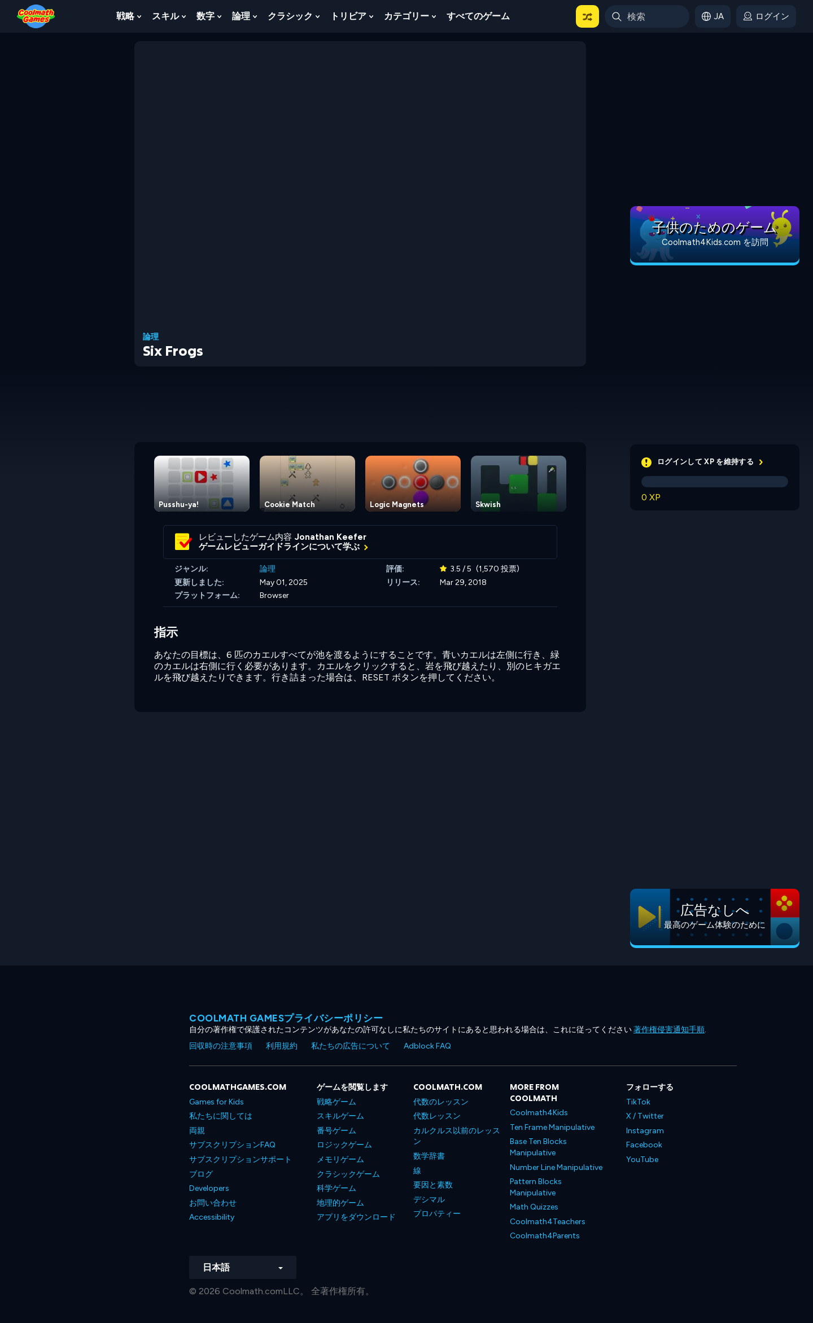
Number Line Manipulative (556, 1167)
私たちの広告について (350, 1046)
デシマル (429, 1199)
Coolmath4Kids (539, 1112)
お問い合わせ (213, 1203)
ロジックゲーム (344, 1145)
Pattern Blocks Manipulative (536, 1187)
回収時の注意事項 (220, 1046)
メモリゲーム (340, 1159)
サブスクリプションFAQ (232, 1145)
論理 (241, 16)
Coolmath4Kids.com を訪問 (715, 242)
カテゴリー (406, 16)
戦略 (125, 16)
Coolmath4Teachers (547, 1221)
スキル (165, 16)
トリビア (348, 16)
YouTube (642, 1159)
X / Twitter (645, 1116)
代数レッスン (437, 1116)
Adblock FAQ (427, 1046)
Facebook (644, 1145)
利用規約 (282, 1046)
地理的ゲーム (340, 1203)
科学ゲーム (336, 1188)
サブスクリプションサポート (240, 1159)
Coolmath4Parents (545, 1236)
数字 (205, 16)
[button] (587, 16)
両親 (197, 1131)
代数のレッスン (441, 1102)
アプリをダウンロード (356, 1217)
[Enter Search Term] (647, 16)
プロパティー (437, 1214)
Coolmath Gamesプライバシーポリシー (286, 1018)
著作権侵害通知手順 (669, 1029)
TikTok (638, 1102)
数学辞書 (429, 1156)
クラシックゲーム (348, 1174)
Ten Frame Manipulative (552, 1127)
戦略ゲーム (336, 1102)
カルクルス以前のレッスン (456, 1136)
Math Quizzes (534, 1207)
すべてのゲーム (478, 16)
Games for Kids (216, 1102)
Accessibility (211, 1217)
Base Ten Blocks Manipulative (538, 1147)
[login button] (766, 16)
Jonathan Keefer (330, 537)
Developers (209, 1188)
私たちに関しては (220, 1116)
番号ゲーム (336, 1131)
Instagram (645, 1131)
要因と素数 (433, 1185)
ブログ (201, 1174)
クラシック (290, 16)
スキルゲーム (340, 1116)
